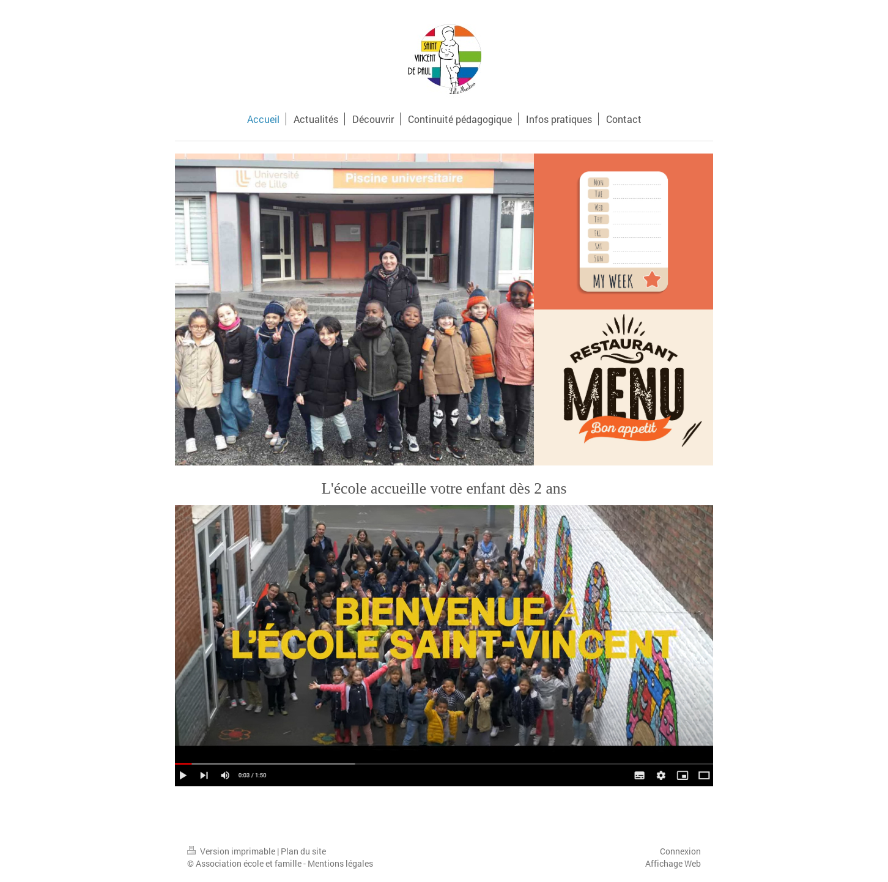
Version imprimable (232, 851)
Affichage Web (673, 863)
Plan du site (303, 851)
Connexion (680, 851)
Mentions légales (340, 863)
